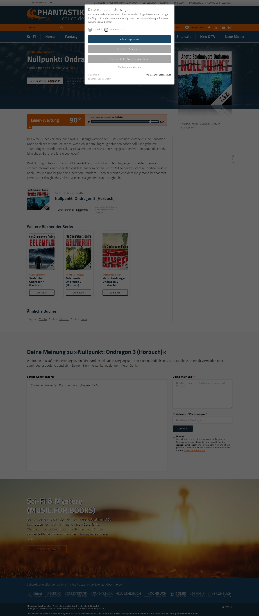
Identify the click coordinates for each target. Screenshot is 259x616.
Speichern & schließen (129, 49)
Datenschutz (164, 74)
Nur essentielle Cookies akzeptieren (129, 59)
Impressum (151, 74)
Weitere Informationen (129, 67)
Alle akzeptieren (129, 39)
